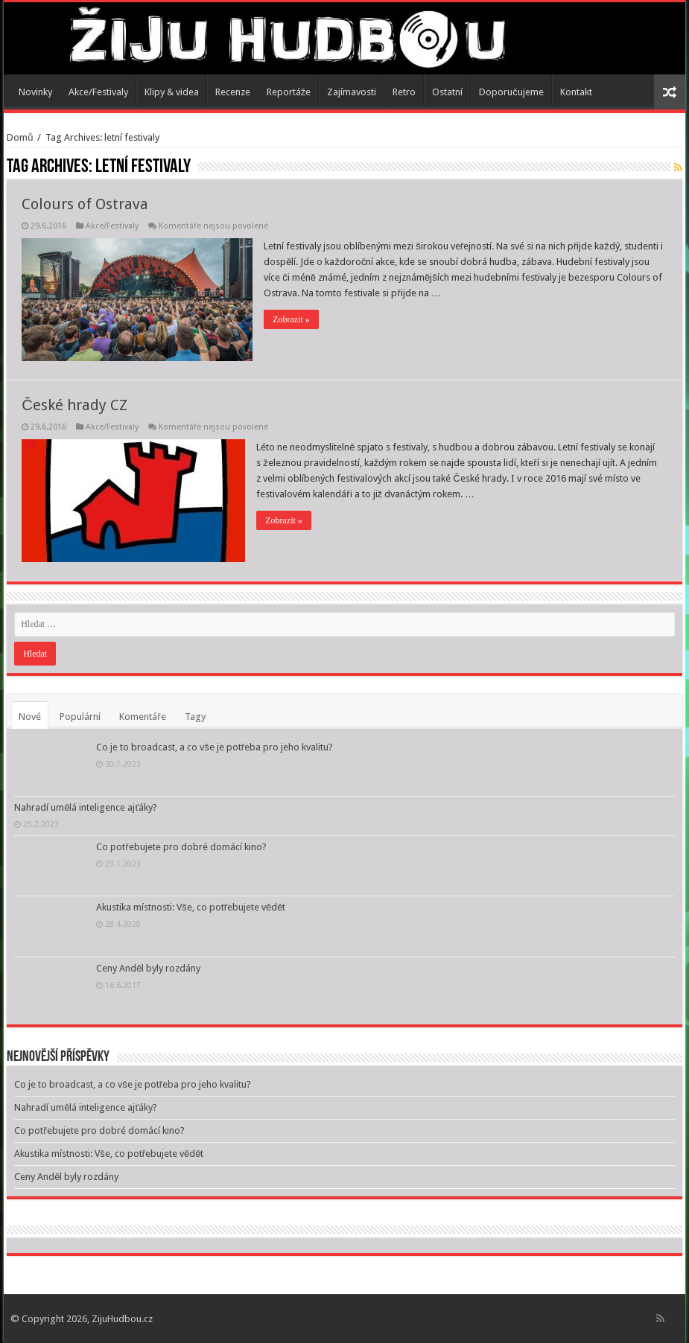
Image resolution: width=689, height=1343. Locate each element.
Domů (20, 137)
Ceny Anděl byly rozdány (148, 968)
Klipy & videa (172, 92)
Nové (30, 716)
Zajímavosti (351, 92)
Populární (80, 716)
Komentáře (142, 716)
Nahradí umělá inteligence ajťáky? (85, 807)
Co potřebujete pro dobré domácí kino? (181, 846)
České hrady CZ (74, 405)
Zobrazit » (291, 319)
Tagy (195, 716)
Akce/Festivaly (98, 92)
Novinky (35, 92)
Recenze (232, 92)
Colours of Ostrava (85, 204)
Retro (404, 92)
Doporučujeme (511, 92)
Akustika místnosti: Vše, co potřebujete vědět (190, 907)
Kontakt (576, 92)
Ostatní (447, 92)
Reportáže (289, 92)
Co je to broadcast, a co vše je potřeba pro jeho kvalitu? (214, 747)
